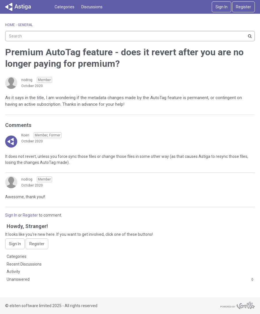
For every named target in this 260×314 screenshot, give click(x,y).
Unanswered (130, 279)
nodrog (26, 80)
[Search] (249, 36)
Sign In (221, 7)
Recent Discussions (24, 264)
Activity (13, 271)
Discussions (92, 7)
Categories (64, 7)
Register (243, 7)
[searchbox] (130, 36)
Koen (25, 135)
